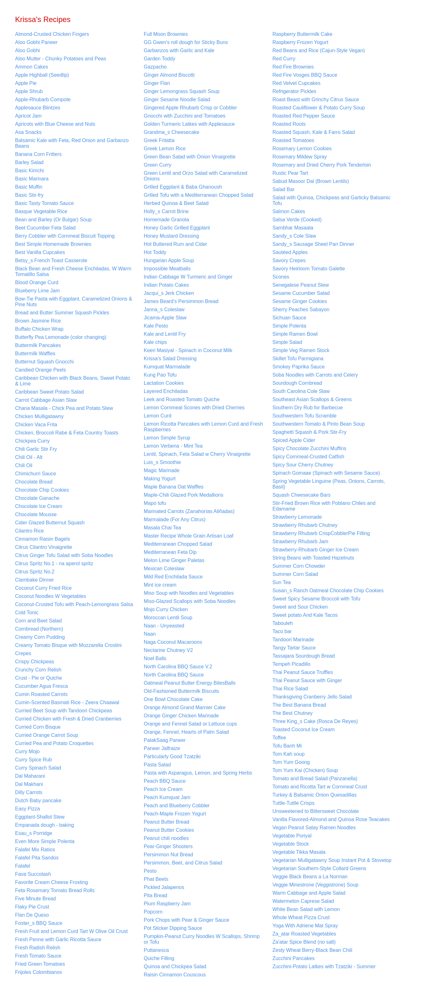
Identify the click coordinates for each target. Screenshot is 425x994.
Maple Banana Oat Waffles (173, 486)
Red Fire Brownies (293, 66)
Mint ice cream (160, 585)
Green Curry (157, 165)
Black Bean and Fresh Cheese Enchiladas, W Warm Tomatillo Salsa (73, 271)
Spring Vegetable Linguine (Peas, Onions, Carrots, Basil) (328, 483)
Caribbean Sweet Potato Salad (49, 392)
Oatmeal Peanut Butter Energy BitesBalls (190, 683)
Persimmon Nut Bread (168, 854)
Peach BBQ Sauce (165, 781)
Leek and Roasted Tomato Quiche (182, 399)
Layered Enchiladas (166, 391)
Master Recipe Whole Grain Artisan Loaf (188, 535)
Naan (150, 634)
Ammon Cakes (31, 66)
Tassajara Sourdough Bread (303, 656)
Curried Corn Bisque (38, 727)
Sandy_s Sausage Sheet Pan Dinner (313, 244)
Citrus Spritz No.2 (34, 571)
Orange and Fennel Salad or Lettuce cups (190, 723)
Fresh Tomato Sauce (38, 955)
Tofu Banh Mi (287, 745)
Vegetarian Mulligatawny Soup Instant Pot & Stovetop (331, 860)
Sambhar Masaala (292, 227)
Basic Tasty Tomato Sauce (44, 203)
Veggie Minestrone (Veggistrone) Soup (315, 884)
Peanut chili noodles (166, 838)
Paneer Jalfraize (162, 748)
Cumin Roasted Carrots (41, 694)
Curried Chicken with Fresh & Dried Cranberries (68, 718)
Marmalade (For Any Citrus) (175, 519)
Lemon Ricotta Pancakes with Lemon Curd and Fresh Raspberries (203, 426)
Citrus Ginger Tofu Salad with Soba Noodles (64, 555)
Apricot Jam (28, 116)
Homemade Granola (166, 219)
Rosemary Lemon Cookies (302, 148)
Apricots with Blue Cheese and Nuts (55, 124)
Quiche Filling (159, 958)
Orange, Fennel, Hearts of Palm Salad (186, 732)
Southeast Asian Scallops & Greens (312, 399)
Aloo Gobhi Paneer (36, 42)
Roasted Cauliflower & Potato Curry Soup (318, 107)
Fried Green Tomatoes (40, 964)
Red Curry (283, 58)
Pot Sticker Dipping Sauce (173, 928)
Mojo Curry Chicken (166, 609)
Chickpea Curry (32, 441)
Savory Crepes (289, 260)
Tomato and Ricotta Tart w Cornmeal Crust (319, 786)
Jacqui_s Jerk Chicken (169, 293)
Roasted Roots (289, 124)
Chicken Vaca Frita (36, 424)
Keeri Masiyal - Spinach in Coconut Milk (188, 350)
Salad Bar (283, 189)
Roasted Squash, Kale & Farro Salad (313, 132)
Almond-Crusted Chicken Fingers (52, 34)
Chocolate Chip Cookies (42, 490)
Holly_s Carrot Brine (166, 211)
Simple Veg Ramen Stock (300, 350)
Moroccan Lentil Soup (168, 617)
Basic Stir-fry (29, 195)
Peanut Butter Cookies (169, 830)
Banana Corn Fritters (38, 154)
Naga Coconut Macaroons (173, 642)
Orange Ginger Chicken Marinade (181, 715)
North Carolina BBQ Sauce (174, 674)
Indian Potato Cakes (166, 285)
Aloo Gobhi (27, 50)
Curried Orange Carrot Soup (46, 735)
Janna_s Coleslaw (164, 309)
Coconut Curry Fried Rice (43, 588)
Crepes (23, 653)
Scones (280, 276)
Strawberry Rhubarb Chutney (304, 525)
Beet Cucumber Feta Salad (45, 227)
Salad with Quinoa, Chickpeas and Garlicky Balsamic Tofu (331, 200)
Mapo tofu (155, 503)
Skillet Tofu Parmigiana (297, 358)
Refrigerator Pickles (294, 91)
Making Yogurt (159, 478)
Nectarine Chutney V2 (168, 650)
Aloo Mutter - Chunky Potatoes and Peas (60, 58)
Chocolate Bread (33, 481)
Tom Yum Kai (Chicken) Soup (305, 770)
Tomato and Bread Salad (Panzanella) (314, 778)
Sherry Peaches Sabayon (300, 309)
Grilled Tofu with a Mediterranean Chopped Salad (198, 195)
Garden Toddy (159, 58)
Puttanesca (156, 950)
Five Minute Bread (35, 898)
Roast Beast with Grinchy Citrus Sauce (315, 99)
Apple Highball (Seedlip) (42, 75)
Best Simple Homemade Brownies (53, 244)
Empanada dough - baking (44, 825)
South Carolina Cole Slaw (301, 391)
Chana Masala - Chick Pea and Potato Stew (64, 408)
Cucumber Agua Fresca (41, 686)
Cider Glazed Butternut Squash (49, 522)
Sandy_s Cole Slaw (294, 236)
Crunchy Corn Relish (38, 669)
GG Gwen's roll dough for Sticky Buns (186, 42)
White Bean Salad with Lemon (306, 909)
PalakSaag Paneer (165, 740)
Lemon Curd (157, 415)
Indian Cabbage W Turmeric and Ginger (188, 276)
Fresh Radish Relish (37, 947)
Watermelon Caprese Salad (303, 901)
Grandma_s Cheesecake (171, 132)
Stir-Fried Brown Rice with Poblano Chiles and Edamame (323, 505)
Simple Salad (287, 342)
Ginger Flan (157, 83)
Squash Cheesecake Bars (301, 495)
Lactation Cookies (164, 383)
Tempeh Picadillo (291, 664)
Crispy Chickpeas (34, 661)
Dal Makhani (29, 784)
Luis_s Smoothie (162, 462)
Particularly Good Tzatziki (172, 756)
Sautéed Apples (290, 252)
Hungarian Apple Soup (169, 260)
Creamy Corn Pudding (40, 637)
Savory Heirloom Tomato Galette (308, 268)
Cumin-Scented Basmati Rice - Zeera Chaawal (67, 702)
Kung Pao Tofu (160, 375)
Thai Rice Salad (290, 688)
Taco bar (282, 631)
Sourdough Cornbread (297, 383)
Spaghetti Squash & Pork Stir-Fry (309, 432)
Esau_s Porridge (33, 833)
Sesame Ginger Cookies (299, 301)
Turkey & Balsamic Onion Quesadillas (314, 795)
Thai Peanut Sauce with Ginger (307, 680)
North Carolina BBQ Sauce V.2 (178, 666)
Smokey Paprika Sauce (298, 366)
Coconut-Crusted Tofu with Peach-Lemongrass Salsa (74, 604)
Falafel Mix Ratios (35, 849)
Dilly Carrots (28, 792)
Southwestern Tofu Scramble (304, 415)
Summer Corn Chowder (298, 566)
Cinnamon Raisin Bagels (42, 539)
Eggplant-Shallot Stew (39, 817)
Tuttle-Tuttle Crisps (293, 803)
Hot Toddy (155, 252)
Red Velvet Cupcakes (296, 83)
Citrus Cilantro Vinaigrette (43, 547)
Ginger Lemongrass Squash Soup (181, 91)
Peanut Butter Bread (166, 822)
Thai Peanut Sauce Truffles (302, 672)
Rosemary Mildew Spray (299, 156)
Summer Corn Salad (295, 574)
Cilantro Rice (29, 530)
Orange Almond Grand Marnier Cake (185, 707)
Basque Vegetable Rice (41, 211)
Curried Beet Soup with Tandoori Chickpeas (63, 710)
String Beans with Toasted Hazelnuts (313, 558)
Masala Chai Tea (162, 527)
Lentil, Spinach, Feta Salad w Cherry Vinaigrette (197, 454)
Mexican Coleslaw (164, 568)
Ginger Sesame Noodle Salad (177, 99)
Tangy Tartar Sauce (294, 647)
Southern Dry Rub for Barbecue (307, 407)
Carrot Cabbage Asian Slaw (46, 400)
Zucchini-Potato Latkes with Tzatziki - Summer (324, 966)
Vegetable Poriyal (292, 835)
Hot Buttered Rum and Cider (175, 244)
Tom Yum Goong (291, 762)
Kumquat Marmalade (167, 366)
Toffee (279, 737)
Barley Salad (29, 162)
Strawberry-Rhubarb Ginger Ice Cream (315, 549)
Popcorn (153, 911)
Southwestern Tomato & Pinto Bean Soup (318, 424)
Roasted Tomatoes (293, 140)
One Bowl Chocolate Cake (173, 699)
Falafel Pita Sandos (37, 857)
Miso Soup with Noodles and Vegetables (189, 593)
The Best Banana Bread (299, 705)
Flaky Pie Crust (32, 906)
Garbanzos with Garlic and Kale (179, 50)
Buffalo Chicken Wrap (39, 329)
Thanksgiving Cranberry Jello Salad (312, 696)
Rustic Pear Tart (290, 173)
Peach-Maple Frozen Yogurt (175, 813)
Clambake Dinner (34, 580)
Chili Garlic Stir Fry (36, 449)
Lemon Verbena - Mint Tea (173, 446)
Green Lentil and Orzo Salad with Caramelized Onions (195, 175)
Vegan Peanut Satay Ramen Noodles (314, 827)
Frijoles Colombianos (38, 972)
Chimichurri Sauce (35, 473)
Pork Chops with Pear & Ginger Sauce (186, 920)
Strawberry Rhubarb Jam (300, 541)
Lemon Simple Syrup (167, 437)
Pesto (150, 871)
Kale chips (155, 342)
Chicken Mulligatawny (39, 416)
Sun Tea (281, 582)
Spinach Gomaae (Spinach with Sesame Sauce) (326, 473)
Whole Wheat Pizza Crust (301, 917)
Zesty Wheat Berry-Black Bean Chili (312, 950)
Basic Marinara (32, 178)
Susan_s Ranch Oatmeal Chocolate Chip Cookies (328, 590)
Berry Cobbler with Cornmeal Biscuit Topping (65, 236)
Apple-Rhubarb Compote (43, 99)
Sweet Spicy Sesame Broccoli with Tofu (316, 598)
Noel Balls (155, 658)
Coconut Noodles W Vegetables (50, 596)
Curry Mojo (27, 751)
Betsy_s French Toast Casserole (51, 260)
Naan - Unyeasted (164, 625)
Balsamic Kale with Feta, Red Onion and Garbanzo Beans (72, 143)
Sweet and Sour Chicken (300, 607)
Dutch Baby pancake (38, 800)
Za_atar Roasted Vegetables (304, 933)
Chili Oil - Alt (28, 457)
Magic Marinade (162, 470)
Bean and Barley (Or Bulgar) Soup (53, 219)
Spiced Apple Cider (293, 440)
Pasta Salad (157, 764)
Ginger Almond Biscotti (169, 75)
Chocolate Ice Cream (38, 506)
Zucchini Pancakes (293, 958)
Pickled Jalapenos (164, 887)
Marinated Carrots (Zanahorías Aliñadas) (189, 511)
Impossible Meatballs (167, 268)
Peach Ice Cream (163, 789)
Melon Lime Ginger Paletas (174, 560)
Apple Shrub (29, 91)
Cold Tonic (26, 612)
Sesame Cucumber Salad (301, 293)
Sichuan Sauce (289, 317)
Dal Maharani (30, 776)
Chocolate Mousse (36, 514)
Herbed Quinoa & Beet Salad (176, 203)
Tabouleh (282, 623)
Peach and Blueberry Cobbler (177, 805)
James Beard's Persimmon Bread (181, 301)
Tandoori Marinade (293, 639)
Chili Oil (23, 465)
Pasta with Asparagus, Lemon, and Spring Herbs (198, 773)
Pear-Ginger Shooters (168, 846)
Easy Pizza (27, 808)
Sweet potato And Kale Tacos (305, 615)
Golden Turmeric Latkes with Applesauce (189, 124)
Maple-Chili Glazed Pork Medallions (183, 495)
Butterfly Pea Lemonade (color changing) (60, 337)
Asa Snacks (28, 132)
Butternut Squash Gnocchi (44, 361)
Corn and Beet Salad (38, 620)
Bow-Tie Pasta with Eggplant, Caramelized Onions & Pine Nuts (73, 301)
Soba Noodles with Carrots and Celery (315, 375)
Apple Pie (26, 83)
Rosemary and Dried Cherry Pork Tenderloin (321, 165)
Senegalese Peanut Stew (300, 285)
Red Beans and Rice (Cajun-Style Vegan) (318, 50)
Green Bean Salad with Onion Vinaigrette (189, 156)
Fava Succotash (33, 874)
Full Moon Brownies (166, 34)
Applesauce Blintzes (37, 107)
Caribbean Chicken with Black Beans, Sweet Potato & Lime (72, 380)
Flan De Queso (32, 915)
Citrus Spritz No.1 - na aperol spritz (54, 563)
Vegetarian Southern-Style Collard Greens (319, 868)
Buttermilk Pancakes (38, 345)
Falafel (22, 866)
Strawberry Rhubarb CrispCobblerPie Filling (321, 533)
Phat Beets (156, 879)
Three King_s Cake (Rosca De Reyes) (315, 721)
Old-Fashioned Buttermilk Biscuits (181, 691)
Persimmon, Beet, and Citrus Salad (183, 862)
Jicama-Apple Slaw (165, 317)
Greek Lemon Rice (165, 148)
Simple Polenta (289, 326)
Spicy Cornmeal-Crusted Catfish (308, 456)
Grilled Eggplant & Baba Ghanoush (183, 187)
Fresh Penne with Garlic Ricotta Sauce (58, 939)
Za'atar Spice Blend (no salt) (304, 942)
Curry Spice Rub (33, 759)
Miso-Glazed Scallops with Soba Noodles (190, 601)
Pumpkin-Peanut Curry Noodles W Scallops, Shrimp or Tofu (202, 939)
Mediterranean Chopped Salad (178, 544)
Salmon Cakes (288, 211)
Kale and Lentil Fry (165, 334)
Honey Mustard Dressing (171, 236)
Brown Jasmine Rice (38, 320)
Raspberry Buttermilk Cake (302, 34)
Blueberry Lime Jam (37, 290)
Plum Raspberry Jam (167, 903)
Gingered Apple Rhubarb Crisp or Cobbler (190, 107)
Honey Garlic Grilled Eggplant (177, 227)
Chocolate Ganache (37, 498)
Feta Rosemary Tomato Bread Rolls (54, 890)
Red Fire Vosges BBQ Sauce (304, 75)
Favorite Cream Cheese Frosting (51, 882)
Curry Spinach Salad (38, 767)
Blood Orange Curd (36, 282)
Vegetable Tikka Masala (298, 852)
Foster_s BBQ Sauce (38, 923)
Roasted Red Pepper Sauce (303, 116)
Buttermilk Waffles (35, 353)
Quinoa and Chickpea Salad (175, 966)
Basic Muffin (28, 187)
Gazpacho (155, 66)
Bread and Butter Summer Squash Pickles (62, 312)
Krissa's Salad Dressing (170, 358)
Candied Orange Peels (40, 370)
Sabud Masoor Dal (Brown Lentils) (310, 181)
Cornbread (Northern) (39, 629)
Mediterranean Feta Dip (170, 552)
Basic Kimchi (29, 170)
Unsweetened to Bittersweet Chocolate (315, 811)
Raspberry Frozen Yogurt (300, 42)
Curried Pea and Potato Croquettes (54, 743)
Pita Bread (155, 895)
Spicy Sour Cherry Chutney (302, 464)
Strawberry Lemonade (297, 517)
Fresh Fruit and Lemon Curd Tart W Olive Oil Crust (71, 931)
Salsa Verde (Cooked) (297, 219)
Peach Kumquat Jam (167, 797)
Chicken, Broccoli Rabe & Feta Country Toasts (66, 432)
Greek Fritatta (159, 140)
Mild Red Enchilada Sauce (173, 576)
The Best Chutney (292, 713)
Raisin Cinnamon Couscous (175, 974)
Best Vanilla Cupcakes (40, 252)
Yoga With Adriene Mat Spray (305, 925)
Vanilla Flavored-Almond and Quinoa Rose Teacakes (331, 819)
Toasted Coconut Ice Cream (303, 729)
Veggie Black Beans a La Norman (309, 876)
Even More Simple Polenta (44, 841)
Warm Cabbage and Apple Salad (308, 893)
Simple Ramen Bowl (295, 334)
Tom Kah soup (288, 754)
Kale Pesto (156, 326)
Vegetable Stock (290, 844)
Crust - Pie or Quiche (38, 678)
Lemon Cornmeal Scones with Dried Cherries (194, 407)
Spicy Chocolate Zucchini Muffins (309, 448)
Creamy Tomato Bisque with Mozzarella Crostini (68, 645)
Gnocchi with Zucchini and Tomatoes (184, 116)
